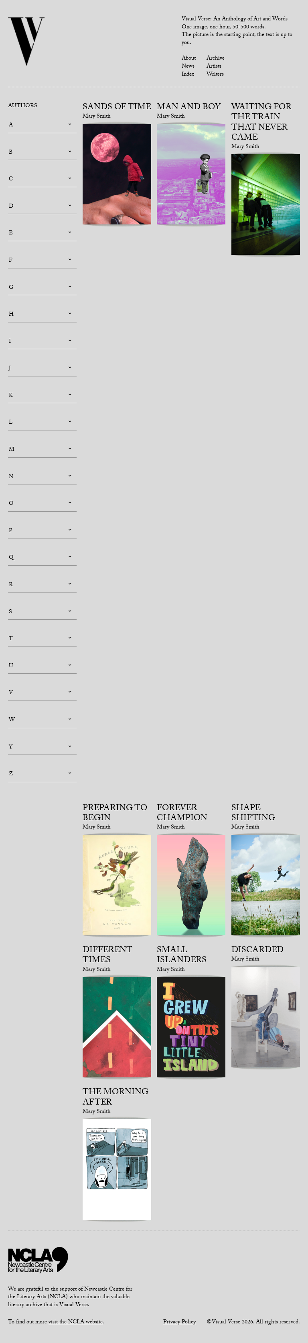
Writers (215, 75)
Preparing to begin (115, 814)
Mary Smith (97, 117)
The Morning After (115, 1098)
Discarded (257, 951)
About (189, 59)
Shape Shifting (253, 814)
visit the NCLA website (76, 1322)
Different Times (107, 956)
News (188, 67)
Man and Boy (189, 108)
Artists (214, 67)
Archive (216, 59)
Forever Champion (182, 814)
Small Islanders (182, 956)
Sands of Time (117, 108)
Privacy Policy (179, 1322)
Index (188, 75)
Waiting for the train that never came (261, 123)
